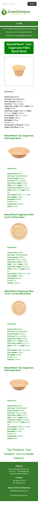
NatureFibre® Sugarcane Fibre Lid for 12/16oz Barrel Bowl (19, 292)
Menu (19, 23)
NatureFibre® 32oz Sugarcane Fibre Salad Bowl (18, 136)
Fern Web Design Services (19, 495)
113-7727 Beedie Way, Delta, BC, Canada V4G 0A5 (19, 29)
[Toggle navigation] (2, 19)
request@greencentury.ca (23, 35)
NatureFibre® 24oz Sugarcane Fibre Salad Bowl (18, 369)
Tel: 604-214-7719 (12, 32)
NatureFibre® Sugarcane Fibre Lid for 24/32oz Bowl (19, 215)
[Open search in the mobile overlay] (19, 4)
